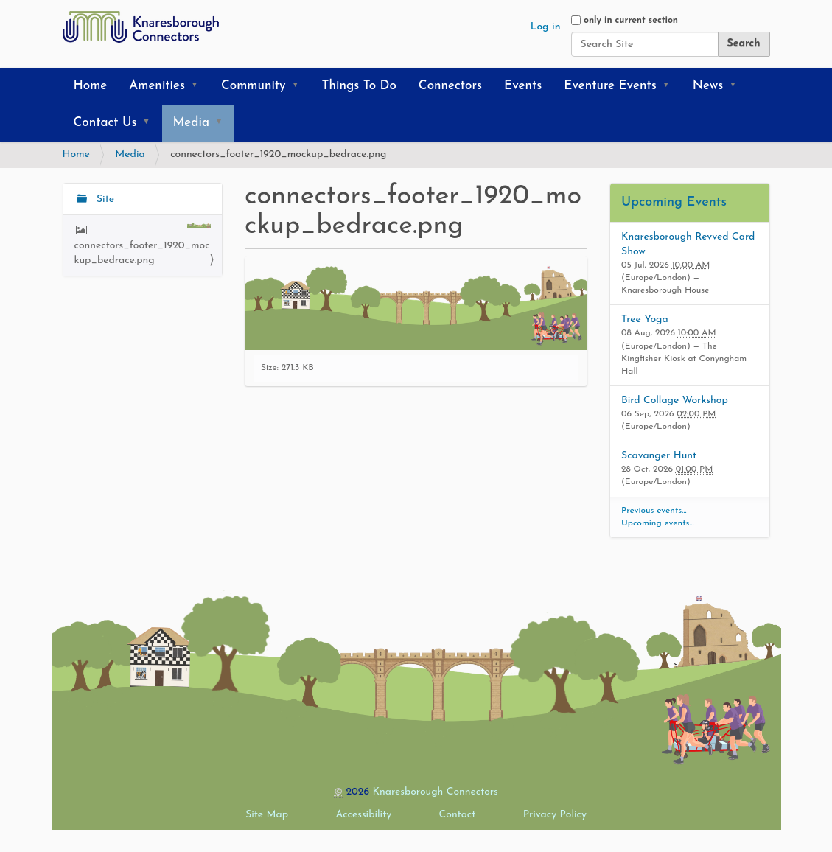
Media (191, 122)
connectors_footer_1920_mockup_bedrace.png (143, 244)
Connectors (450, 86)
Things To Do (359, 86)
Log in (546, 26)
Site (104, 199)
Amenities (157, 86)
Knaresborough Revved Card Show (688, 244)
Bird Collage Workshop (674, 400)
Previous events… (654, 510)
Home (91, 86)
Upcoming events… (657, 523)
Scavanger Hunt (658, 455)
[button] (199, 86)
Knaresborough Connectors (435, 791)
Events (523, 86)
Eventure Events (610, 86)
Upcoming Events (674, 202)
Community (253, 86)
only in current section (631, 20)
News (708, 86)
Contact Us (105, 122)
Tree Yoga (644, 319)
